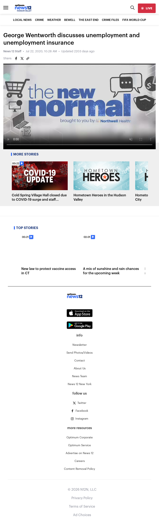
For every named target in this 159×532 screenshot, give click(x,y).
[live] (147, 8)
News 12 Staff (12, 51)
